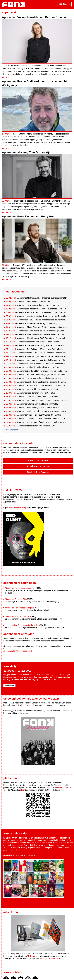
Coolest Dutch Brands (38, 460)
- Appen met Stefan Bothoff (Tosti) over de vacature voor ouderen (37, 345)
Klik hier (31, 956)
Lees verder (6, 77)
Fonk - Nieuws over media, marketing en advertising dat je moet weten (15, 4)
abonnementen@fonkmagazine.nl (17, 651)
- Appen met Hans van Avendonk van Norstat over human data (37, 386)
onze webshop (32, 855)
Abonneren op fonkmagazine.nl (18, 616)
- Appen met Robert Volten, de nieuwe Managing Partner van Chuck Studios (37, 331)
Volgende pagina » (11, 429)
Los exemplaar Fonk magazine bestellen (22, 625)
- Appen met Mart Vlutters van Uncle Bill (28, 301)
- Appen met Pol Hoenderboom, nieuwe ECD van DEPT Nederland (37, 312)
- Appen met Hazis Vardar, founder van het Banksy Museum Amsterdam (37, 422)
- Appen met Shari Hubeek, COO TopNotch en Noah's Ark (35, 338)
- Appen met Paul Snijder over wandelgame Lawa (32, 389)
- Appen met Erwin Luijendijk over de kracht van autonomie (36, 411)
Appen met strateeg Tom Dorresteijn (26, 152)
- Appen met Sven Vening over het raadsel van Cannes (34, 408)
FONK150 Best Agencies (38, 472)
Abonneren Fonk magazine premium (20, 588)
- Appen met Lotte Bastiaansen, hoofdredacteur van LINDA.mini (37, 334)
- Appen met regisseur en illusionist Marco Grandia (32, 342)
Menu (66, 4)
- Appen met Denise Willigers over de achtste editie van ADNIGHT (37, 364)
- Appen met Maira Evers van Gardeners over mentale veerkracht (37, 327)
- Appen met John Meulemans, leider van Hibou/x (32, 397)
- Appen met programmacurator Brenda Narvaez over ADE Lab (37, 360)
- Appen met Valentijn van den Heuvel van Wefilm (32, 404)
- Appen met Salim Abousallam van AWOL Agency (32, 305)
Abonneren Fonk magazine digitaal (19, 608)
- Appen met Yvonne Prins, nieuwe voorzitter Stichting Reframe (37, 353)
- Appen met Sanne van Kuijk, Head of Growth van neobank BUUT (37, 378)
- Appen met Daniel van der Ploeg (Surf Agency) (31, 323)
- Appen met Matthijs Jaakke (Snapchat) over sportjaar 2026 (36, 298)
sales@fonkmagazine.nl (50, 958)
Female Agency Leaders (38, 466)
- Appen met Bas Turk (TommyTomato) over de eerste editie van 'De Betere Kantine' (37, 371)
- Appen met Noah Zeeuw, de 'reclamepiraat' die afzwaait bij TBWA (37, 320)
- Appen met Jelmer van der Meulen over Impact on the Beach (37, 418)
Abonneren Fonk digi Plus (16, 599)
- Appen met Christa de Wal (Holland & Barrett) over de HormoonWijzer (37, 367)
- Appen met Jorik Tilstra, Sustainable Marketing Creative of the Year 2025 (37, 382)
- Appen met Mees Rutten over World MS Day (30, 426)
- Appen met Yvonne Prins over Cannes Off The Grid (33, 415)
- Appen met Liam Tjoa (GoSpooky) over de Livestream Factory (37, 356)
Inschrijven (9, 686)
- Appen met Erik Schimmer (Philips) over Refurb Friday (34, 349)
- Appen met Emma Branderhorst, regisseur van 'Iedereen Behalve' (37, 375)
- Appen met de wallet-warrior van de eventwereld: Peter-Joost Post (37, 309)
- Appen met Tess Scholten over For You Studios (31, 393)
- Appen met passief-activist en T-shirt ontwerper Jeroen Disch (37, 316)
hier (14, 677)
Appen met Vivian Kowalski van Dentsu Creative (34, 17)
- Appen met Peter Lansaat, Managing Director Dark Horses (36, 400)
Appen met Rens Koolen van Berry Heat (28, 216)
